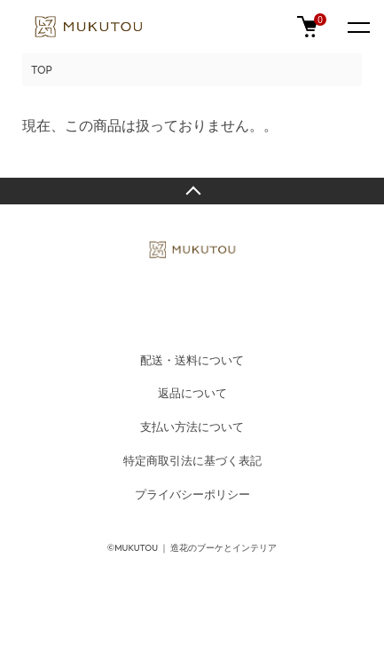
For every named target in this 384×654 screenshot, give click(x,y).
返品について (192, 393)
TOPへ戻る (192, 191)
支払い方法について (192, 426)
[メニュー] (357, 26)
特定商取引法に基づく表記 (192, 460)
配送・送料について (192, 360)
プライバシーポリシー (192, 494)
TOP (41, 69)
